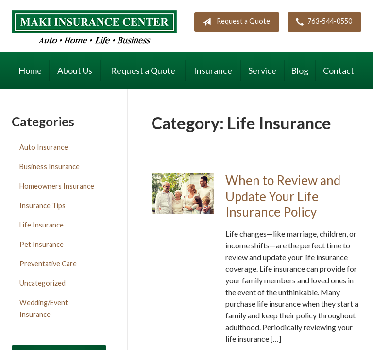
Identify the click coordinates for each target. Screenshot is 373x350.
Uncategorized (42, 283)
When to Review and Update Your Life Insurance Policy (282, 196)
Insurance (213, 70)
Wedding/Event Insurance (43, 308)
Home (30, 70)
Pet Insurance (41, 244)
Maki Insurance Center (94, 27)
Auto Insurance (43, 147)
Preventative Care (48, 264)
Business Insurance (49, 166)
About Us (74, 70)
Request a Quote (234, 22)
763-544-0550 (322, 22)
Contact (338, 70)
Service (262, 70)
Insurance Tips (42, 205)
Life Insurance (41, 225)
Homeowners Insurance (56, 186)
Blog (299, 70)
